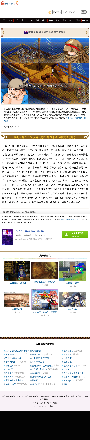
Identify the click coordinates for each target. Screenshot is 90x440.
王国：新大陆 (38, 354)
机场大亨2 (68, 358)
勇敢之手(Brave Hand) (15, 354)
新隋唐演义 (37, 373)
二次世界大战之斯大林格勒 (17, 350)
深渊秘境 (68, 361)
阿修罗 (35, 380)
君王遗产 (9, 373)
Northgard (68, 380)
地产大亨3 (9, 376)
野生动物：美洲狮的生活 (74, 373)
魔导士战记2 (73, 283)
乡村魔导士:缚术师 (18, 283)
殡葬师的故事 (11, 361)
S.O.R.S (67, 384)
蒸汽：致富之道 (71, 365)
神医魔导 (18, 309)
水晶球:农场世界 (71, 376)
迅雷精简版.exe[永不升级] (70, 219)
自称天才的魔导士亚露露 (46, 312)
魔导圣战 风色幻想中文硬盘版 (46, 402)
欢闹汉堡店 (69, 350)
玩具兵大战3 (10, 384)
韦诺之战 (9, 365)
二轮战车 (9, 369)
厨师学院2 (68, 354)
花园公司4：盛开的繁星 (42, 365)
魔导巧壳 (74, 309)
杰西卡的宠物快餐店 (14, 380)
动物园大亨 (37, 350)
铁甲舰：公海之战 (40, 369)
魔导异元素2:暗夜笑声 (46, 281)
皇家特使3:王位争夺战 (41, 376)
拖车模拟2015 (38, 361)
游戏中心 (36, 406)
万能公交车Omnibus (14, 358)
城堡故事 (36, 384)
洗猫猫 (67, 369)
